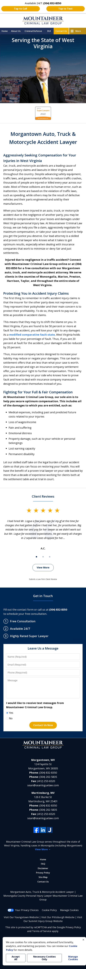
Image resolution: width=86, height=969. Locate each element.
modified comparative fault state (32, 334)
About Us (16, 31)
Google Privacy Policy (69, 927)
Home (5, 31)
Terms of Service (41, 931)
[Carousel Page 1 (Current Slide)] (36, 556)
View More (43, 567)
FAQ (43, 863)
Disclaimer (43, 868)
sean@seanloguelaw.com (43, 785)
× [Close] (83, 939)
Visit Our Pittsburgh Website (58, 917)
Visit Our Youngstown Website (21, 917)
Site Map (43, 877)
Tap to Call (20, 8)
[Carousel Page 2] (43, 556)
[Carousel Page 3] (49, 556)
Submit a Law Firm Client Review (43, 579)
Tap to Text (65, 8)
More (78, 31)
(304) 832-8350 (48, 772)
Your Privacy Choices (23, 910)
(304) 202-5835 (48, 777)
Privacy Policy (43, 872)
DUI (49, 31)
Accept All (16, 958)
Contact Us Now (43, 725)
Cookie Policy (49, 910)
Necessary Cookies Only (44, 958)
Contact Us (61, 31)
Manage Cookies (69, 910)
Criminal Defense (33, 31)
